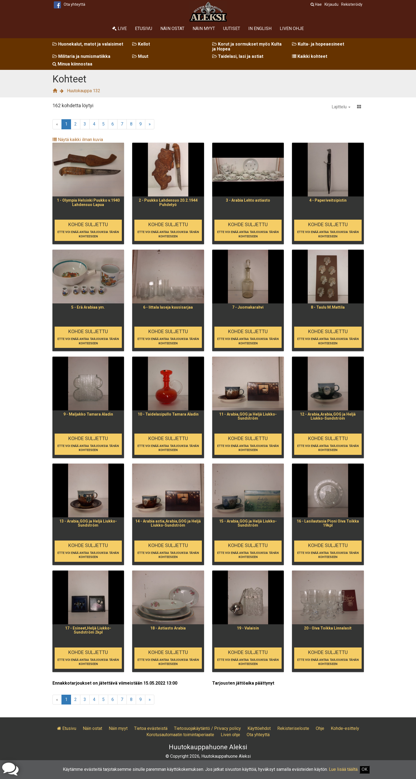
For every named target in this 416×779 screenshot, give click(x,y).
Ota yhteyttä (74, 4)
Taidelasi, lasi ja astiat (237, 56)
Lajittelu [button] (341, 106)
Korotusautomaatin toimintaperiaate (180, 734)
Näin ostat (172, 28)
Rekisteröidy (351, 4)
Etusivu (143, 28)
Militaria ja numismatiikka (81, 56)
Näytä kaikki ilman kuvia (77, 139)
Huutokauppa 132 (83, 90)
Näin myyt (204, 28)
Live (119, 28)
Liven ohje (292, 28)
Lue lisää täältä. (343, 769)
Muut (140, 56)
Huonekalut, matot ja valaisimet (87, 44)
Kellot (141, 44)
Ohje (320, 728)
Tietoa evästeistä (150, 728)
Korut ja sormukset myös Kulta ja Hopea (247, 46)
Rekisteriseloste (293, 728)
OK (364, 769)
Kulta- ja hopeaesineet (318, 44)
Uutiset (231, 28)
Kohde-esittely (345, 728)
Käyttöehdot (259, 728)
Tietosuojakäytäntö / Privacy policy (207, 728)
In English (260, 28)
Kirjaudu (331, 4)
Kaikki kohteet (309, 56)
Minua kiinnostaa (72, 64)
